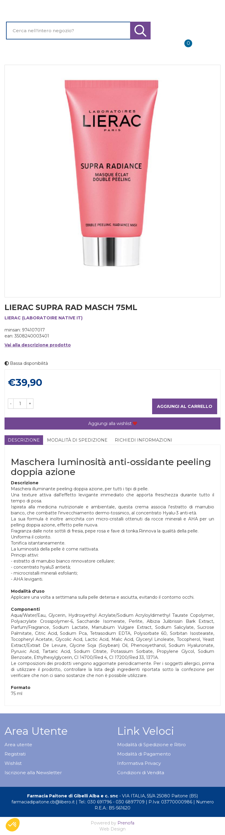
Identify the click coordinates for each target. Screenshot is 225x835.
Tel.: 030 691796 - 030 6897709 (112, 802)
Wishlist (13, 763)
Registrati (15, 754)
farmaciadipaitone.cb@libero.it (43, 802)
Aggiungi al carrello (184, 406)
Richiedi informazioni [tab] (143, 440)
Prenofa (125, 823)
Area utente (18, 744)
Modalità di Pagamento (144, 754)
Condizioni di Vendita (140, 772)
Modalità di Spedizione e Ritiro (151, 744)
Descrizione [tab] (24, 440)
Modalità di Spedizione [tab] (77, 440)
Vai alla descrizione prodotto (38, 345)
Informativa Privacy (139, 763)
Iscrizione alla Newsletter (33, 772)
